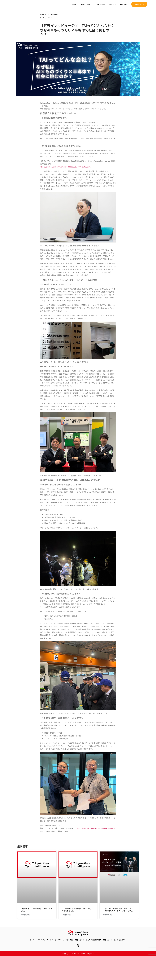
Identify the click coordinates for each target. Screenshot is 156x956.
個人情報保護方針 (120, 940)
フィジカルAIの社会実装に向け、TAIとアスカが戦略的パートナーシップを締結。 (119, 909)
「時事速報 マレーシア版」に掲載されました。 (36, 909)
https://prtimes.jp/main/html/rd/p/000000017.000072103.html (65, 166)
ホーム (74, 4)
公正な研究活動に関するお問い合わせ (99, 940)
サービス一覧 (100, 4)
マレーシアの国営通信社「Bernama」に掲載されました (78, 909)
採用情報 (123, 4)
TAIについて (86, 4)
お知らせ (112, 4)
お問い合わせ (79, 940)
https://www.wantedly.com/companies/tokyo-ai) (95, 828)
